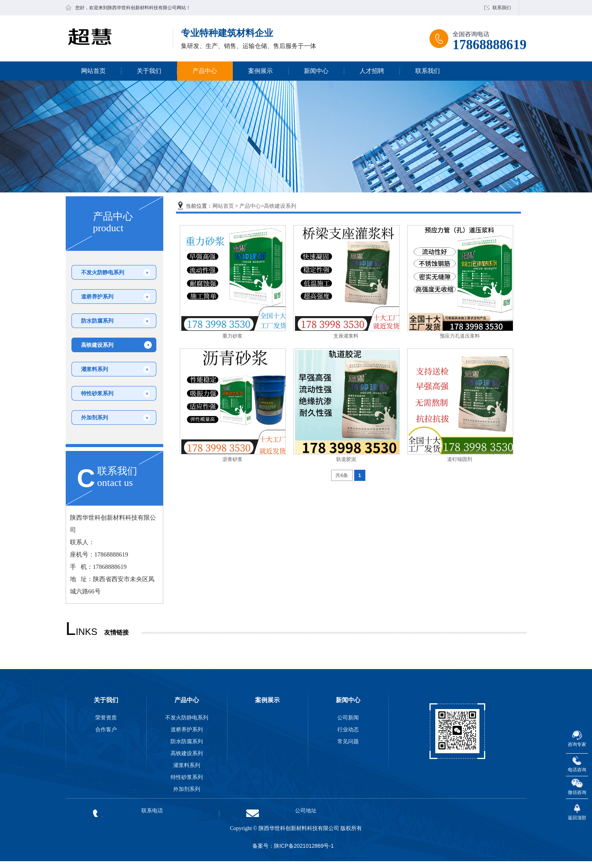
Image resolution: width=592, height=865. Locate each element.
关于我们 (149, 71)
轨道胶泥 (346, 459)
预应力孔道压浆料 (460, 336)
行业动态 (348, 729)
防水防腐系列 (97, 321)
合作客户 (106, 729)
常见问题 (348, 741)
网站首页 (93, 71)
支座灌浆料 (345, 336)
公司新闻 (348, 717)
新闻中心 (316, 71)
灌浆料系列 (94, 369)
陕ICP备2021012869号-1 (304, 846)
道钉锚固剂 (459, 459)
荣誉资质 (106, 717)
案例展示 (260, 71)
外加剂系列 (94, 417)
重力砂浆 (232, 336)
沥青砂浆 (232, 459)
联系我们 (502, 7)
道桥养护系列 (97, 296)
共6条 (341, 475)
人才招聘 (372, 71)
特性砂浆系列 (97, 393)
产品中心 (204, 71)
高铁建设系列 (97, 345)
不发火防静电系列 (102, 272)
